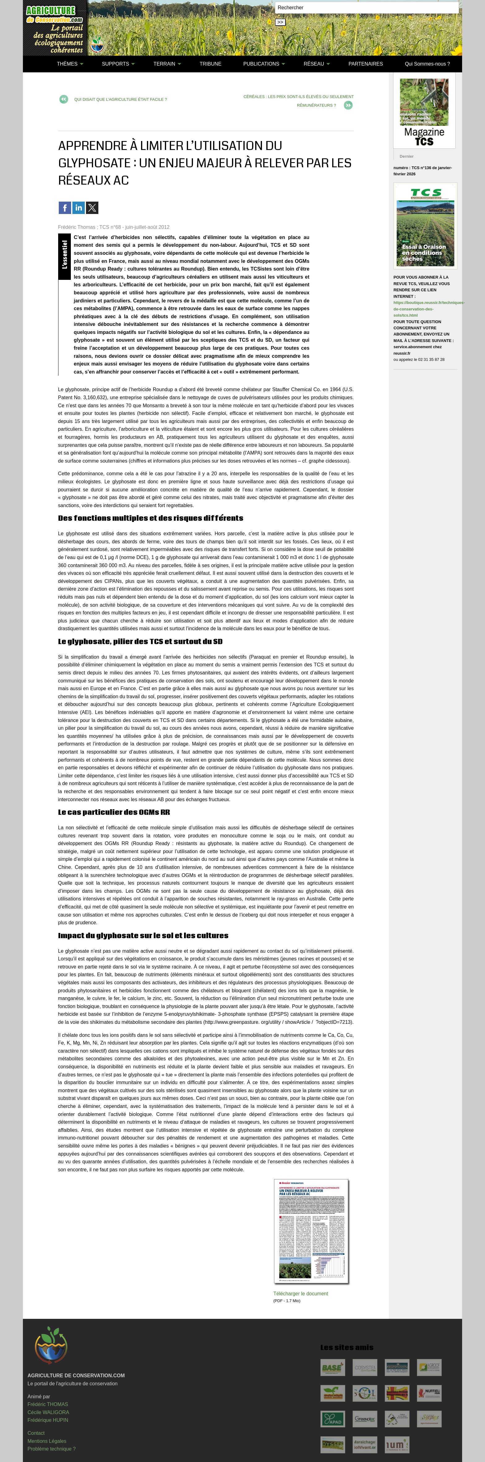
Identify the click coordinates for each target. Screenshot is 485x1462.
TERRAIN (164, 63)
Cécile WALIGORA (48, 1412)
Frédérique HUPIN (48, 1420)
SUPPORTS (115, 63)
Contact (36, 1433)
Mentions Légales (47, 1441)
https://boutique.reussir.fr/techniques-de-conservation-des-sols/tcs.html (429, 309)
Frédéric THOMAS (48, 1404)
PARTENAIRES (366, 63)
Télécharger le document (300, 1293)
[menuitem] (35, 64)
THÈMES (67, 63)
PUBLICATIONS (261, 63)
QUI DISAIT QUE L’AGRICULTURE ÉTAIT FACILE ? (121, 99)
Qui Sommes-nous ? (427, 63)
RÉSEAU (314, 63)
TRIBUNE (210, 63)
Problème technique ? (52, 1448)
